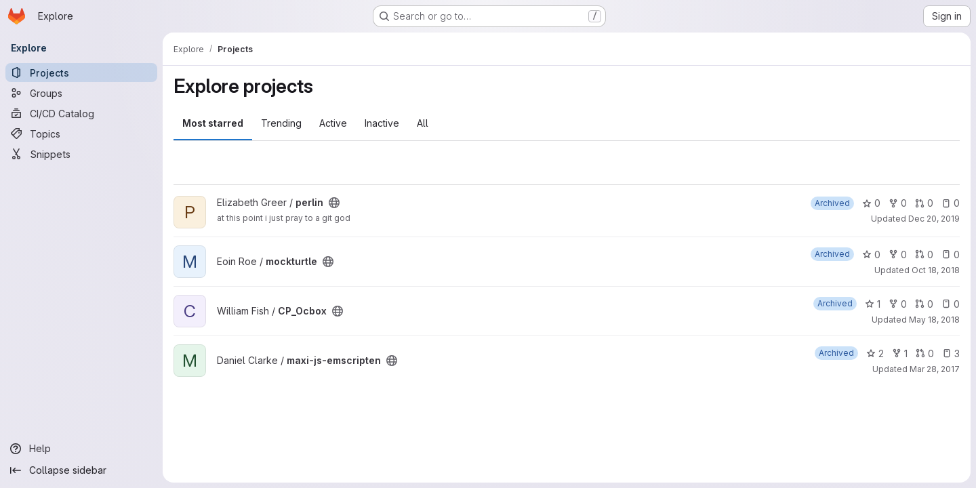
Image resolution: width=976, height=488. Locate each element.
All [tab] (422, 123)
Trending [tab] (281, 123)
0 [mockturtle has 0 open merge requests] (924, 254)
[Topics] (81, 133)
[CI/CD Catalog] (81, 113)
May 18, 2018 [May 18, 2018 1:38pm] (934, 319)
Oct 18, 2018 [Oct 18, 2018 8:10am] (936, 270)
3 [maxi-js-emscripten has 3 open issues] (951, 353)
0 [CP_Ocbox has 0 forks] (898, 304)
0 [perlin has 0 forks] (898, 203)
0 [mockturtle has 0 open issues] (950, 254)
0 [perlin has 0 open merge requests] (924, 203)
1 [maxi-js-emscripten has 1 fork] (900, 353)
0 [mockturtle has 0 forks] (898, 254)
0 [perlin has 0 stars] (871, 203)
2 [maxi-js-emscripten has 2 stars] (875, 353)
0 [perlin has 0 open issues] (950, 203)
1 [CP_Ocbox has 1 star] (872, 304)
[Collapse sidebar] (81, 470)
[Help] (81, 448)
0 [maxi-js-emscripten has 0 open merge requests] (925, 353)
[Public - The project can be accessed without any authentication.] (334, 202)
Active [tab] (333, 123)
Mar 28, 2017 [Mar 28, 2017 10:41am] (935, 369)
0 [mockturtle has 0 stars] (871, 254)
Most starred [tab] (212, 123)
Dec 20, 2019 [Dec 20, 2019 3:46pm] (934, 219)
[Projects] (81, 72)
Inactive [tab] (382, 123)
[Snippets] (81, 153)
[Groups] (81, 92)
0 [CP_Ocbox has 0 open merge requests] (924, 304)
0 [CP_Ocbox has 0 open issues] (950, 304)
